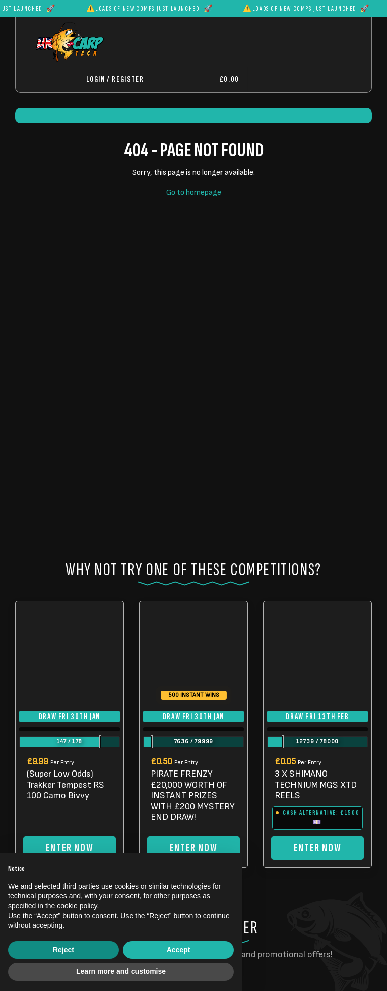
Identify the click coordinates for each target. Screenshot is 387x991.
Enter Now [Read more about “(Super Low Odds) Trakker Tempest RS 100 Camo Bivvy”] (69, 848)
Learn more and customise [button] (121, 971)
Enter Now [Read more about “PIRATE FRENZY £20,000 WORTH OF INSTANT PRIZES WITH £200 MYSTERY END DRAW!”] (193, 848)
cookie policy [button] (77, 906)
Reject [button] (63, 950)
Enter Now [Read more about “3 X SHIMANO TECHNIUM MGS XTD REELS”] (317, 848)
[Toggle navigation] (280, 79)
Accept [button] (178, 950)
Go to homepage (193, 192)
